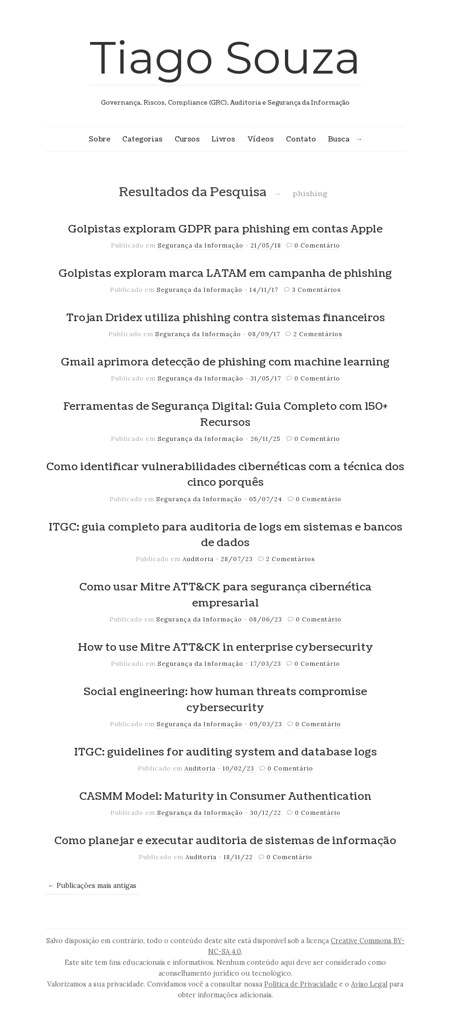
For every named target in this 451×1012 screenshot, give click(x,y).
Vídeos (260, 139)
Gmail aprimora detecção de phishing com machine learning (225, 362)
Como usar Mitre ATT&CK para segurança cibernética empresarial (225, 595)
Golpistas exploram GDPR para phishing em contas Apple (225, 229)
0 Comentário (317, 245)
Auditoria (198, 559)
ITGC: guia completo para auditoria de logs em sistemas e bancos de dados (225, 535)
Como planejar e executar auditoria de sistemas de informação (225, 840)
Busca (339, 139)
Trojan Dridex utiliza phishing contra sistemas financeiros (225, 317)
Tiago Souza (225, 57)
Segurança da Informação (200, 245)
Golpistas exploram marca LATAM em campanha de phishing (225, 273)
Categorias (142, 139)
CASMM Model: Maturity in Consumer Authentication (225, 796)
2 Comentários (317, 334)
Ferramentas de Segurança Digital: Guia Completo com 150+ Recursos (225, 414)
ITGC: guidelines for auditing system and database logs (225, 752)
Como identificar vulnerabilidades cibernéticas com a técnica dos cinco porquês (225, 474)
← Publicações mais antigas (92, 885)
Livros (223, 139)
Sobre (99, 139)
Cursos (187, 139)
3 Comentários (316, 290)
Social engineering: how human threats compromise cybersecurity (225, 699)
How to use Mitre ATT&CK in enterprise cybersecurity (225, 647)
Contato (301, 139)
